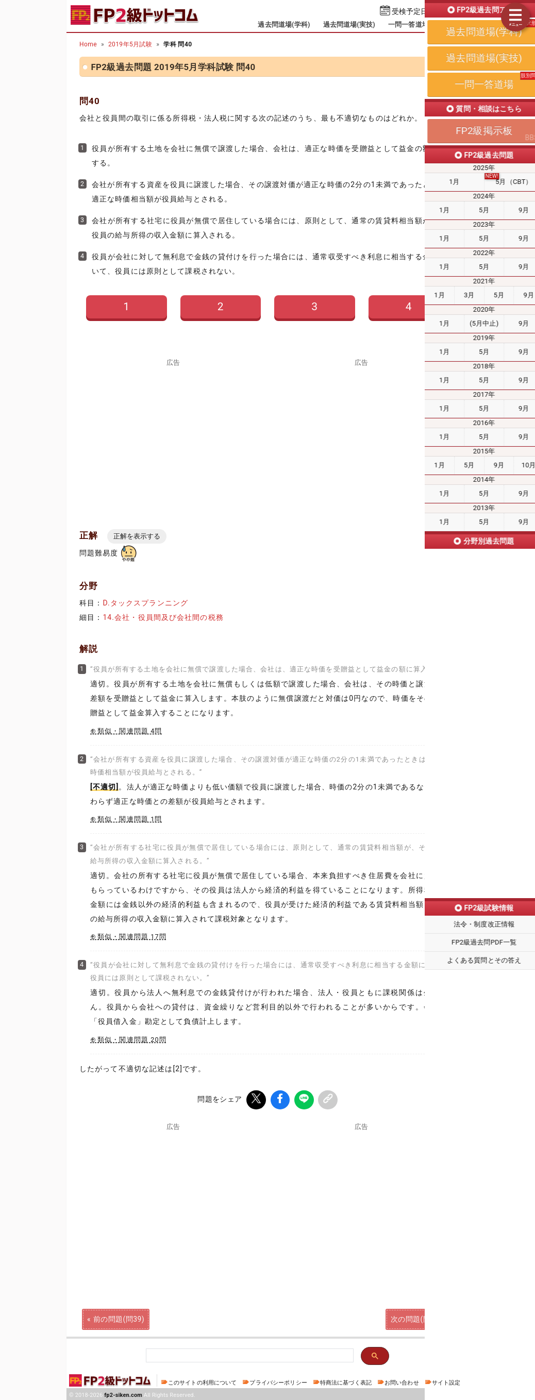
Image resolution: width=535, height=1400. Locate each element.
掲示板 (452, 24)
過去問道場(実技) (349, 24)
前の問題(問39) (118, 1317)
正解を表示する (136, 536)
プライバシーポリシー (278, 1380)
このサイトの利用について (202, 1380)
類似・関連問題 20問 (131, 1039)
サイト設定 (446, 1380)
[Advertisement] (173, 438)
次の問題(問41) (416, 1317)
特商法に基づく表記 (346, 1380)
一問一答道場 (408, 24)
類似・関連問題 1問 (129, 819)
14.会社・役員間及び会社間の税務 (163, 617)
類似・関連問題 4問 (129, 731)
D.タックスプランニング (145, 603)
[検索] (248, 1354)
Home (88, 44)
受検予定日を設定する (428, 11)
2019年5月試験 (130, 44)
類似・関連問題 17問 (131, 936)
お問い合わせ (401, 1380)
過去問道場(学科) (284, 24)
